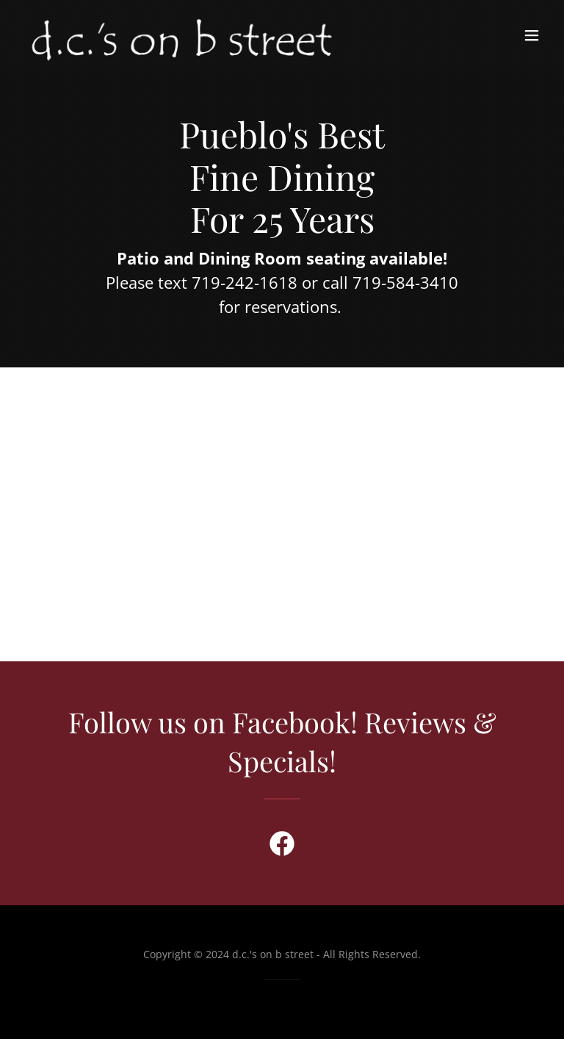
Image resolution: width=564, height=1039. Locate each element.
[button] (531, 35)
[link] (182, 35)
